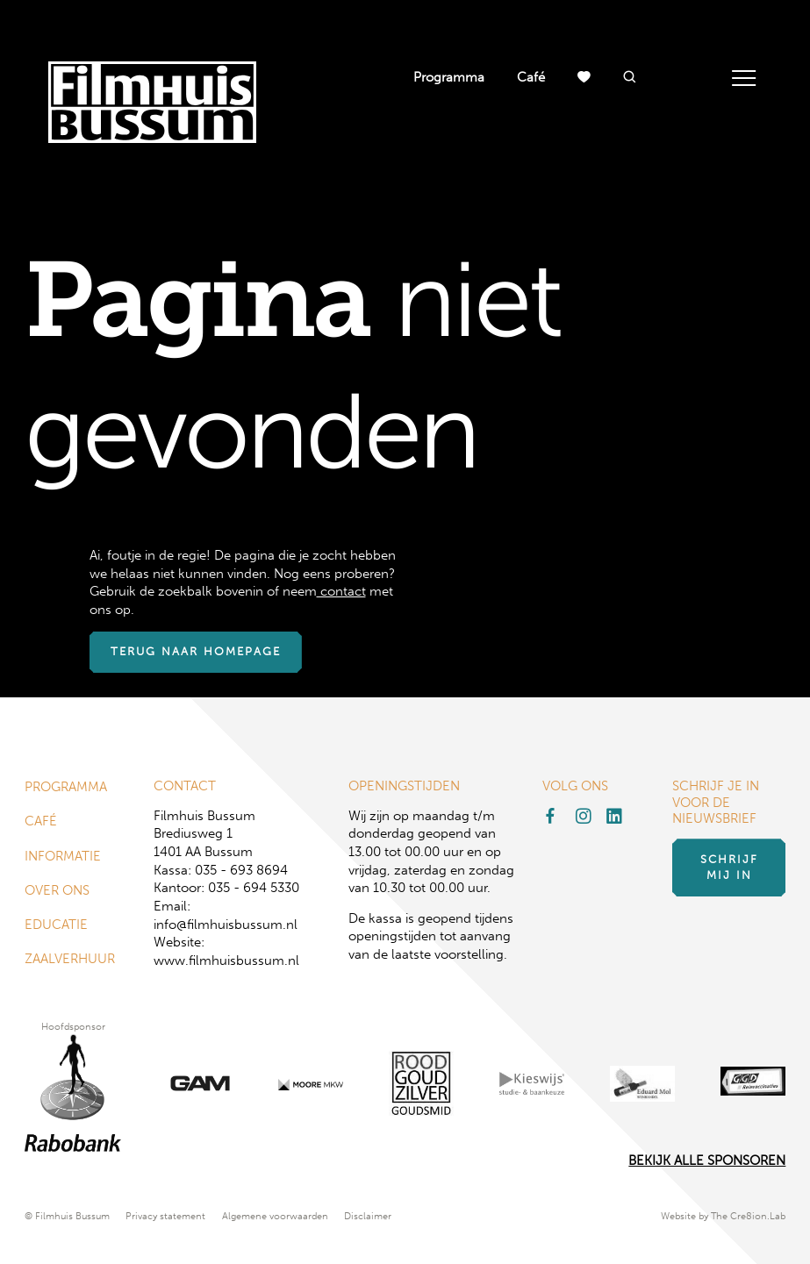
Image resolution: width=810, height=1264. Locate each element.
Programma (448, 77)
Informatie (63, 856)
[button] (630, 78)
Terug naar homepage (196, 651)
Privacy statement (165, 1216)
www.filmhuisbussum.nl (226, 960)
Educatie (56, 924)
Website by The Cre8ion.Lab (723, 1216)
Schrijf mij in (729, 867)
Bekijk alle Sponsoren (706, 1160)
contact (341, 591)
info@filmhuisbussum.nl (225, 924)
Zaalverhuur (70, 959)
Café (531, 77)
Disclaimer (367, 1216)
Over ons (57, 890)
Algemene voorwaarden (275, 1216)
